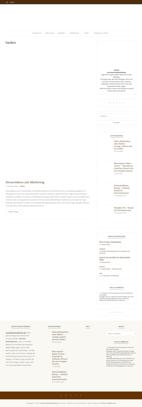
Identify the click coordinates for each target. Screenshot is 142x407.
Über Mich (49, 33)
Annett (22, 186)
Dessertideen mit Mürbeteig (25, 182)
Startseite (36, 33)
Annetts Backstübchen (48, 403)
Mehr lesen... (14, 212)
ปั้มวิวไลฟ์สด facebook (110, 242)
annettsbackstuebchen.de (16, 333)
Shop (86, 33)
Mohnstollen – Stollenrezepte (112, 269)
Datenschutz (106, 244)
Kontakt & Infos (101, 33)
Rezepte (61, 33)
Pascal (103, 403)
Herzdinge (74, 33)
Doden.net (111, 403)
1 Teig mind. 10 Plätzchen (110, 276)
